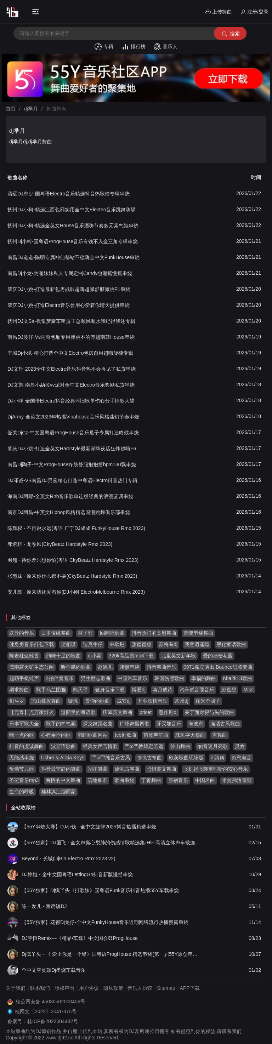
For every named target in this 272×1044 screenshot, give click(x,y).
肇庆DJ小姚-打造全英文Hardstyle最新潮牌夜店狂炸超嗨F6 (71, 448)
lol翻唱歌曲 (112, 633)
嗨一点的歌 (21, 735)
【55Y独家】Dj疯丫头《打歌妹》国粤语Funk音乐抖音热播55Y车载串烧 (100, 890)
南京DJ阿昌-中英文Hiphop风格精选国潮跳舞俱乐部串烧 (68, 512)
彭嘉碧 (228, 689)
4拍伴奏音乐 (60, 678)
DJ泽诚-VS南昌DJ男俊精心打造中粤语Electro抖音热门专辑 (72, 480)
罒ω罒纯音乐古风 (110, 757)
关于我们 (16, 988)
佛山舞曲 (180, 746)
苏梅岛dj (168, 644)
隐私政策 (113, 988)
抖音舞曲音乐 (161, 667)
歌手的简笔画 (61, 723)
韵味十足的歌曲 (63, 655)
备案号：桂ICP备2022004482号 (42, 1021)
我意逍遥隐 (197, 644)
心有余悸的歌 (56, 735)
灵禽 (240, 746)
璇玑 (73, 701)
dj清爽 (218, 757)
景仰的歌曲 (97, 701)
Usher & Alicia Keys (62, 757)
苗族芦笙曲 (155, 735)
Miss (248, 689)
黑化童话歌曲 (231, 644)
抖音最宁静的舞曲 (61, 769)
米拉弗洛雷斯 (237, 780)
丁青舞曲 (151, 780)
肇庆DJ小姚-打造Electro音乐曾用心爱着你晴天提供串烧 (68, 305)
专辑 (104, 46)
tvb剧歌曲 (125, 735)
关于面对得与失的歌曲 (209, 712)
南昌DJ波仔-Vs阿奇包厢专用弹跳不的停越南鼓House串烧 (71, 337)
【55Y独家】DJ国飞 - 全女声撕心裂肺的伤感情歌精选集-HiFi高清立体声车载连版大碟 (112, 842)
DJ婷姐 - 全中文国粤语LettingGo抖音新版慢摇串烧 (77, 874)
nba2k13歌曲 (237, 678)
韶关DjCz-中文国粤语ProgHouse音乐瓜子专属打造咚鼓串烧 (73, 432)
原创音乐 (178, 780)
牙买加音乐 (169, 723)
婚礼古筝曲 (127, 769)
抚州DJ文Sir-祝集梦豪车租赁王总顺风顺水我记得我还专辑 (71, 321)
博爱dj (139, 689)
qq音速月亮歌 (212, 746)
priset (146, 712)
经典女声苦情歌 (100, 746)
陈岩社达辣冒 (24, 655)
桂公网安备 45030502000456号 (50, 1001)
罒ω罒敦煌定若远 (144, 746)
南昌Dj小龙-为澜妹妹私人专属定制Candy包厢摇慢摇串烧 (69, 273)
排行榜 (134, 46)
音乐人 (165, 46)
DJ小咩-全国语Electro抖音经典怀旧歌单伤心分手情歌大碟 (71, 401)
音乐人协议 (140, 988)
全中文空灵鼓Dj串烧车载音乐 (54, 970)
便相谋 (68, 644)
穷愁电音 (241, 757)
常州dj (181, 701)
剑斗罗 (16, 701)
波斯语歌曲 (63, 746)
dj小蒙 (95, 655)
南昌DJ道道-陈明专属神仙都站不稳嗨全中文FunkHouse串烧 (73, 257)
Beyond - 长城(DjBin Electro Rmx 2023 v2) (68, 858)
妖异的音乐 (21, 633)
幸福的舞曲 (203, 678)
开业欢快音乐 (153, 701)
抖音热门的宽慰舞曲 (154, 633)
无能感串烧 (21, 757)
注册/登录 (254, 12)
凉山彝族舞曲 (46, 701)
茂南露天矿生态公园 (31, 667)
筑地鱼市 (97, 780)
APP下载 (190, 988)
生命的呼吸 (21, 791)
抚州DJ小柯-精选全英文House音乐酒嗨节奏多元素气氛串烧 (72, 225)
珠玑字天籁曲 (190, 735)
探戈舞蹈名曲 (98, 723)
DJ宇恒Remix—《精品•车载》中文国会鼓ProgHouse (80, 938)
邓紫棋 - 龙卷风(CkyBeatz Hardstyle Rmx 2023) (59, 544)
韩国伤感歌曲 (169, 678)
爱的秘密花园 (218, 655)
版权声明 (64, 988)
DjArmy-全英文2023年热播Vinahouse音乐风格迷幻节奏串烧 (73, 417)
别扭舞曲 (98, 769)
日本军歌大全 (24, 723)
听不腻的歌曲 (76, 667)
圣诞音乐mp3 (24, 780)
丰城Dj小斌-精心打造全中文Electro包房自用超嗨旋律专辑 (70, 353)
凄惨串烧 (130, 667)
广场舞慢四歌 (134, 723)
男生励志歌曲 (95, 678)
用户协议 (89, 988)
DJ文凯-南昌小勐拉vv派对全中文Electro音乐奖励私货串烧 (71, 385)
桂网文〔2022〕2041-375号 (45, 1011)
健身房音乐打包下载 (31, 644)
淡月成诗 (162, 689)
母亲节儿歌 (21, 769)
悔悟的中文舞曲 (63, 780)
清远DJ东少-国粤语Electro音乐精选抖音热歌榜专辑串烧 (68, 193)
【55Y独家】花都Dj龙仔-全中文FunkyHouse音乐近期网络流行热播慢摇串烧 (105, 922)
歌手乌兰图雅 (51, 689)
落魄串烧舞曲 (198, 633)
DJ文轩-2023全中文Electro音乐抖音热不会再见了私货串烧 (71, 369)
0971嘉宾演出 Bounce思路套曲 (218, 667)
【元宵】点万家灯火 (31, 712)
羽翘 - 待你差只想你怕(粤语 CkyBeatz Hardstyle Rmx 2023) (72, 560)
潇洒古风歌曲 (225, 723)
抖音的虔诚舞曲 (26, 746)
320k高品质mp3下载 (131, 655)
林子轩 (85, 633)
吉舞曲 (219, 735)
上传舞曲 (218, 12)
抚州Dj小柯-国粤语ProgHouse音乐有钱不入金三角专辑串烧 (72, 241)
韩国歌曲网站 (93, 735)
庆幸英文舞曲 (117, 712)
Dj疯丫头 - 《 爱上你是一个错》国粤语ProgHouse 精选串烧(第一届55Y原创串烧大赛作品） (112, 954)
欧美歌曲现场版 (186, 757)
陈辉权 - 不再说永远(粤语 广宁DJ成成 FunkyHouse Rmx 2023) (76, 528)
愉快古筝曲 (149, 757)
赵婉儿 (105, 667)
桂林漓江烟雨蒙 (58, 791)
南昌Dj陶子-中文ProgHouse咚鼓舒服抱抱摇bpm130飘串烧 (71, 464)
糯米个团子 (208, 701)
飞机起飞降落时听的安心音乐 (215, 769)
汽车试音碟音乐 (197, 689)
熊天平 (80, 689)
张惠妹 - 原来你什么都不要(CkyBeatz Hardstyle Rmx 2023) (72, 576)
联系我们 (40, 988)
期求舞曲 (19, 689)
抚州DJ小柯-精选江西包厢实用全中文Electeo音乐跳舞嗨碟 (71, 209)
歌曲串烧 (124, 780)
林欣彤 (117, 644)
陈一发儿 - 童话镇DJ (44, 906)
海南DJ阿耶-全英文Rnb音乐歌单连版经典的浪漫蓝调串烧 (70, 496)
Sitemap (166, 988)
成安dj (124, 701)
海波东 (195, 723)
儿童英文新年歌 (178, 655)
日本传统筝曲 (56, 633)
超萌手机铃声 (24, 678)
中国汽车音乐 (132, 678)
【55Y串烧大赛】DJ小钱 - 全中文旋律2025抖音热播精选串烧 (89, 826)
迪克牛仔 (93, 644)
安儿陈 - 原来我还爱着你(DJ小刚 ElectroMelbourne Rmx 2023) (76, 592)
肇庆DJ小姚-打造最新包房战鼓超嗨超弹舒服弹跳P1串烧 (68, 289)
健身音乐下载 (110, 689)
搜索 (230, 34)
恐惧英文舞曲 (161, 769)
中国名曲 (205, 780)
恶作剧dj (168, 712)
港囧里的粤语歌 (78, 712)
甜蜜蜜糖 (142, 644)
